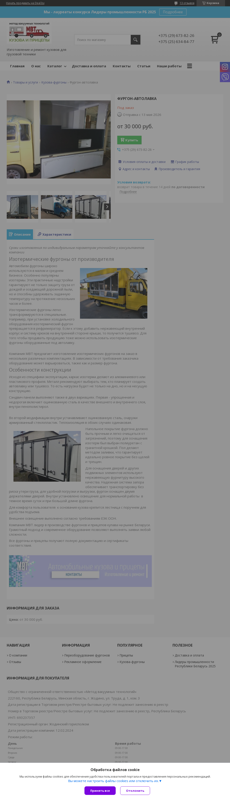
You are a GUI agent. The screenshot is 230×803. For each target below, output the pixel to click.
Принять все (100, 791)
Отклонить (135, 791)
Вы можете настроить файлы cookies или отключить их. (113, 781)
